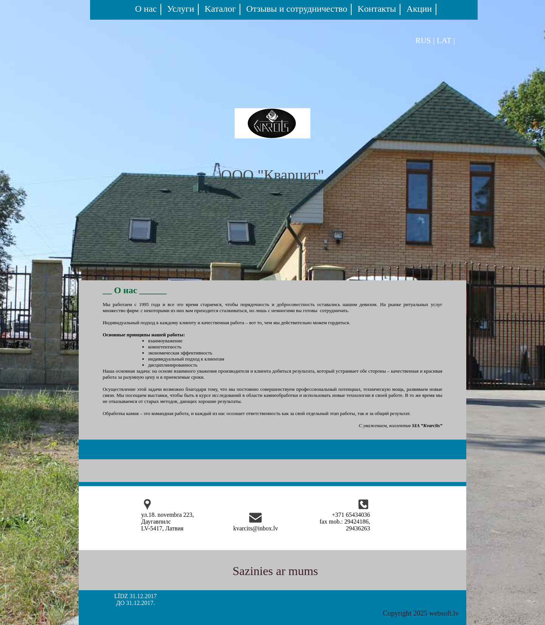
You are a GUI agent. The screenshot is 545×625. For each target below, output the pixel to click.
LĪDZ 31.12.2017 (135, 596)
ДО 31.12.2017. (135, 603)
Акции (419, 9)
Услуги (180, 9)
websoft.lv (444, 613)
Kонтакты (377, 9)
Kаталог (220, 9)
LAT (444, 40)
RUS (423, 40)
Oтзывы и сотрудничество (296, 9)
